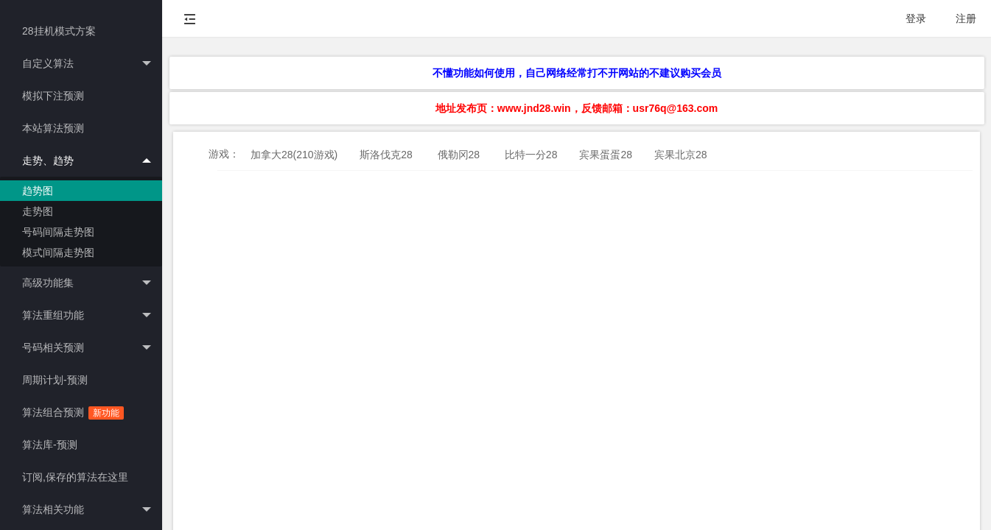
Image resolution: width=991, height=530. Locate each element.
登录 (916, 18)
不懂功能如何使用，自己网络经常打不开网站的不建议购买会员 (577, 73)
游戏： (224, 154)
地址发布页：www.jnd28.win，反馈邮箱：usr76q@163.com (576, 108)
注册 (966, 18)
